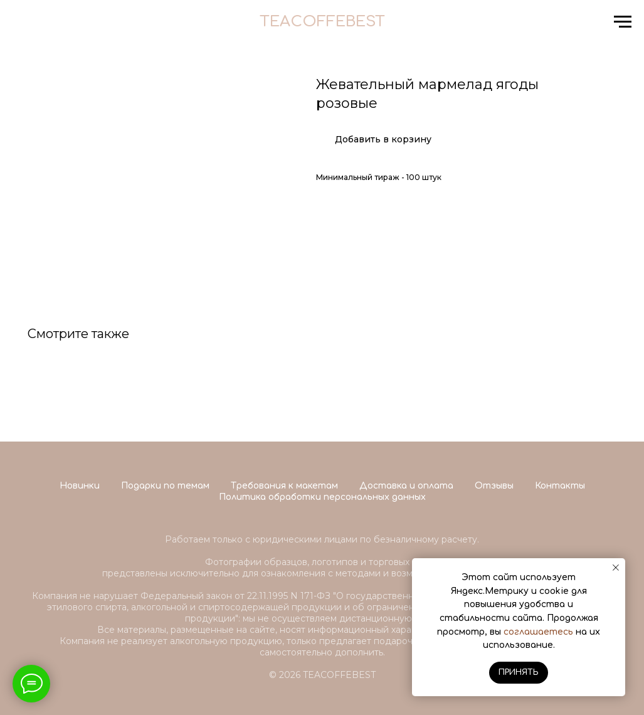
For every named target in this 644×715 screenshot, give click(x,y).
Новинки (80, 485)
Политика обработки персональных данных (322, 497)
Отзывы (494, 485)
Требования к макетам (284, 485)
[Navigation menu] (622, 22)
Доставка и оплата (406, 485)
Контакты (560, 485)
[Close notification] (616, 567)
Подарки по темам (165, 485)
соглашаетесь (538, 632)
